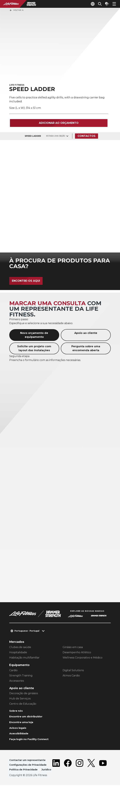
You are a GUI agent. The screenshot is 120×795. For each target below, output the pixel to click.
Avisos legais (19, 730)
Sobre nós (17, 711)
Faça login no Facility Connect (32, 742)
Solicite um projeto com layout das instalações (34, 348)
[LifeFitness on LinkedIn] (56, 772)
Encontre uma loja (23, 724)
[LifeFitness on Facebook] (68, 772)
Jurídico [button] (14, 779)
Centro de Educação (22, 704)
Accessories (16, 681)
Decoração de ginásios (23, 694)
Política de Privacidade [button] (25, 774)
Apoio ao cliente (85, 333)
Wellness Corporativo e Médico (82, 658)
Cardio (13, 670)
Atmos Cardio (71, 676)
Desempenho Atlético (77, 652)
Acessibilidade (20, 736)
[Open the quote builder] (105, 4)
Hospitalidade (18, 652)
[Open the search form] (97, 4)
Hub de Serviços (20, 699)
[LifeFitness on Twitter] (91, 772)
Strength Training (21, 676)
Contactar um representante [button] (29, 763)
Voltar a (16, 10)
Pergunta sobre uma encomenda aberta (85, 348)
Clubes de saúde (20, 647)
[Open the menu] (114, 4)
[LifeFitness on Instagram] (79, 772)
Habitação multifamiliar (24, 658)
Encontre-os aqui (26, 281)
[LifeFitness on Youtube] (103, 772)
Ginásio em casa (73, 647)
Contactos (87, 136)
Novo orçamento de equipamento (34, 335)
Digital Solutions (73, 670)
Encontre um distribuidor (28, 718)
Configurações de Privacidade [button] (30, 769)
